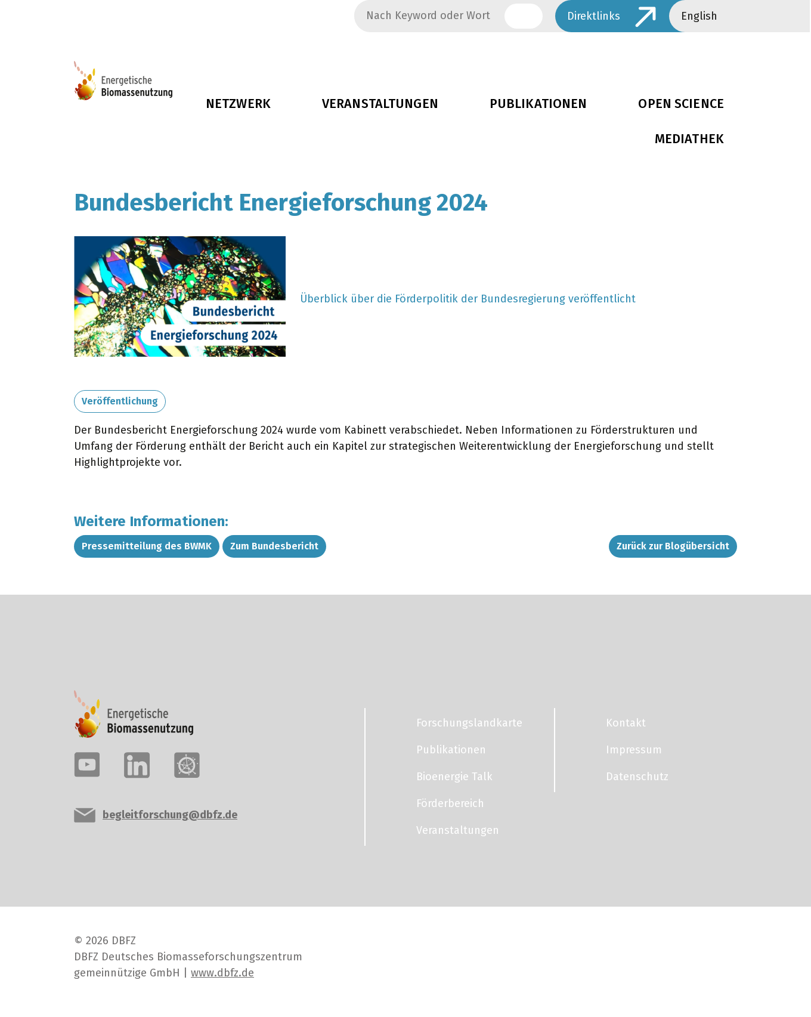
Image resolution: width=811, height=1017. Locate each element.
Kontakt (626, 722)
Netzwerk (238, 104)
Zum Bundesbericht (274, 546)
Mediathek (689, 139)
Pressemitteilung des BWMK (147, 546)
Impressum (634, 749)
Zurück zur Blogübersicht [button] (673, 546)
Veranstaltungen (380, 104)
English (699, 16)
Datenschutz (637, 776)
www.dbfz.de (222, 972)
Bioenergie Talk (454, 776)
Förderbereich (450, 803)
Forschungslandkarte (469, 722)
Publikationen (538, 104)
